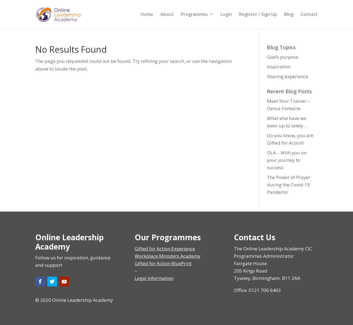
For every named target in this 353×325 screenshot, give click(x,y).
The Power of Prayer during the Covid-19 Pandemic (288, 184)
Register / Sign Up (258, 14)
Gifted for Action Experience (165, 248)
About (167, 14)
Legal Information (154, 278)
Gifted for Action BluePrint (163, 263)
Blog (288, 14)
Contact (309, 14)
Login (226, 14)
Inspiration (279, 66)
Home (147, 14)
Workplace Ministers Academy (168, 256)
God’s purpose (282, 57)
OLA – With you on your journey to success (287, 160)
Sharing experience (287, 76)
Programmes (194, 14)
